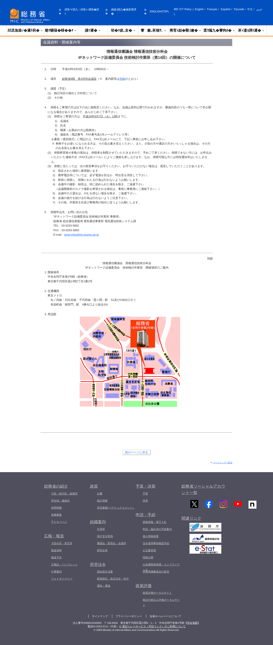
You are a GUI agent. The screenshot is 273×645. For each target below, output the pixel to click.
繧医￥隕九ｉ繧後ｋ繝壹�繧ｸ (82, 11)
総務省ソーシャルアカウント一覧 (203, 489)
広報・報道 (54, 536)
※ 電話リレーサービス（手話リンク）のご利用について (152, 626)
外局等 (101, 529)
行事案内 (56, 571)
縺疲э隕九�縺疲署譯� (123, 11)
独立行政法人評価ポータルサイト (161, 602)
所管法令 (98, 564)
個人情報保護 (151, 536)
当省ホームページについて (165, 616)
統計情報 (102, 500)
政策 (94, 486)
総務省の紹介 (56, 486)
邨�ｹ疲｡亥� (123, 30)
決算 (145, 500)
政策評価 (143, 586)
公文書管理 (149, 550)
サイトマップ (100, 616)
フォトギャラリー (61, 578)
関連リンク (191, 521)
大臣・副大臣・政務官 (64, 493)
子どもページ (59, 521)
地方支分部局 (105, 536)
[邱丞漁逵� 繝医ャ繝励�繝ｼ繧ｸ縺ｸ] (30, 15)
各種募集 (56, 514)
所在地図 (192, 623)
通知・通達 (103, 585)
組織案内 (98, 522)
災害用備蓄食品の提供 (156, 571)
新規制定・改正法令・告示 (113, 578)
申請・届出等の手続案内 (157, 529)
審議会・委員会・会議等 (111, 543)
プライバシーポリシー (129, 616)
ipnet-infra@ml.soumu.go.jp (81, 234)
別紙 (122, 78)
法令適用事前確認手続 (156, 543)
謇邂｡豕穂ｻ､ (153, 30)
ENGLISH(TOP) (159, 11)
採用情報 (56, 507)
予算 (145, 493)
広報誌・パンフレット (64, 564)
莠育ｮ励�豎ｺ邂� (185, 30)
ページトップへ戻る (222, 462)
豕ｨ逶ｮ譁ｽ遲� (251, 30)
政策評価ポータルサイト (157, 592)
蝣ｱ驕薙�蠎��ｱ (61, 30)
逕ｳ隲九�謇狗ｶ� (219, 30)
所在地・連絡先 (60, 500)
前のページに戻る (136, 452)
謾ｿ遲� (93, 30)
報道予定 (56, 557)
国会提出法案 (105, 571)
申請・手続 (145, 515)
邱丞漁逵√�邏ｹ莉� (25, 30)
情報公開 (148, 557)
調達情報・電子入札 (154, 522)
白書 (99, 493)
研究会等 (102, 550)
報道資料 (56, 550)
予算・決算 (145, 486)
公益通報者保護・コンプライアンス (161, 567)
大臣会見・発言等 (61, 543)
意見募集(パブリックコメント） (116, 507)
